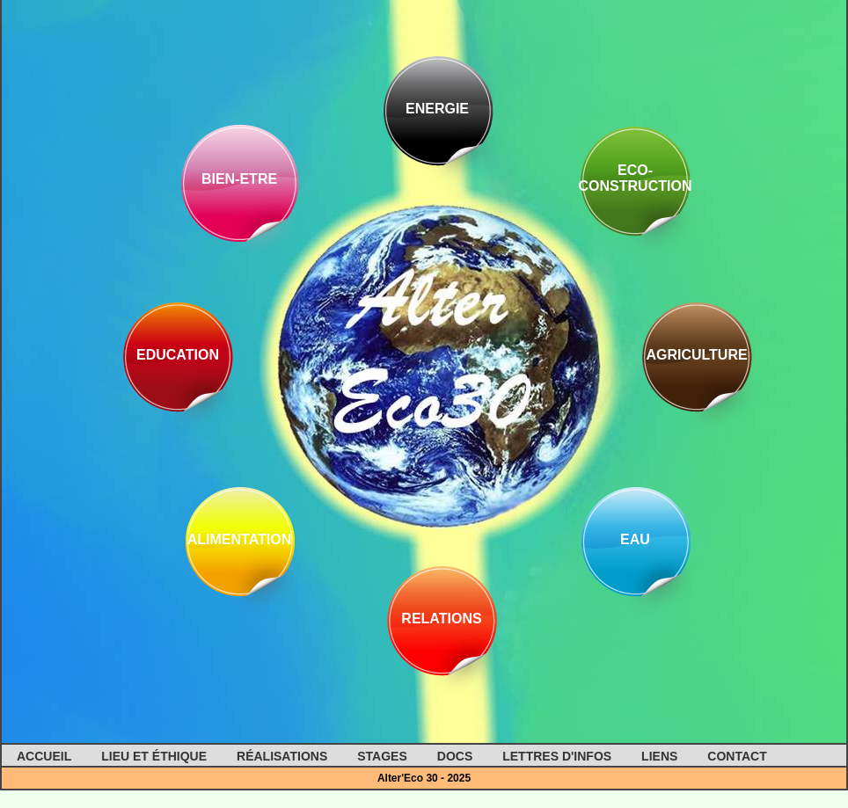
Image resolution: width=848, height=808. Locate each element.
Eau (635, 539)
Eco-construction (635, 178)
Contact (736, 756)
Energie (437, 108)
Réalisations (282, 756)
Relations (441, 618)
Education (177, 354)
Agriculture (696, 354)
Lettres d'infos (556, 756)
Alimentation (239, 539)
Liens (659, 756)
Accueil (44, 756)
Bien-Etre (239, 178)
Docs (454, 756)
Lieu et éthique (154, 756)
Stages (382, 756)
